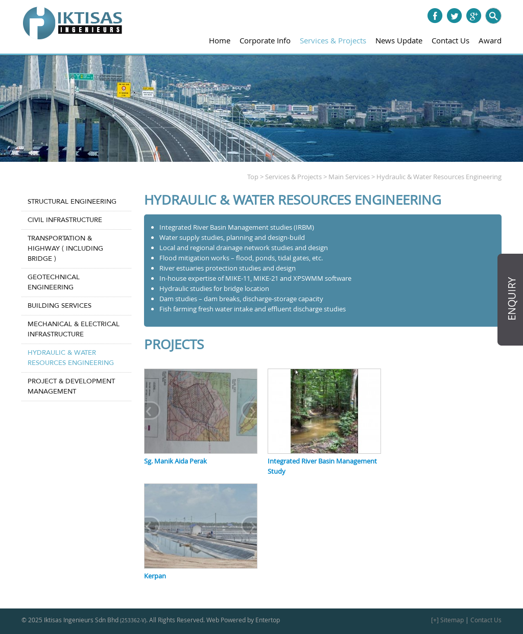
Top (252, 176)
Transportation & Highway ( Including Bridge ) (65, 248)
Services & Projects (333, 40)
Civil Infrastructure (65, 220)
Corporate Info (265, 40)
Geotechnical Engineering (54, 282)
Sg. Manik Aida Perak (175, 461)
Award (490, 40)
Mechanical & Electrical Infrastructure (74, 329)
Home (219, 40)
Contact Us (450, 40)
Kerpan (155, 575)
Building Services (59, 306)
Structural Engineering (72, 202)
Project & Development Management (71, 386)
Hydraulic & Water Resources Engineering (71, 358)
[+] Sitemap (447, 620)
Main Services (349, 176)
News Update (398, 40)
